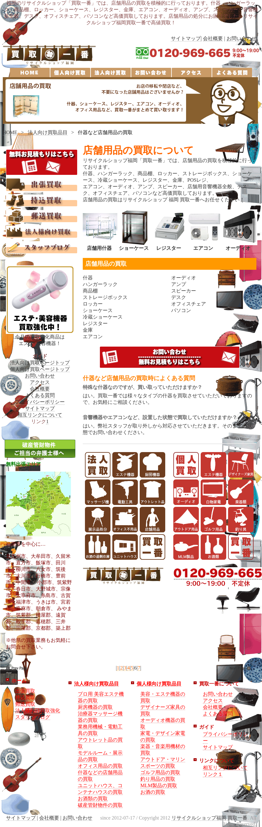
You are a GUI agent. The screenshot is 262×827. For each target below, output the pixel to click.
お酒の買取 (152, 792)
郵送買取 (25, 704)
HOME (10, 132)
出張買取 (25, 691)
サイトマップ (186, 38)
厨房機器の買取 (95, 707)
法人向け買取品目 (48, 132)
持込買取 (25, 697)
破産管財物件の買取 (100, 805)
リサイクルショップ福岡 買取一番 (209, 817)
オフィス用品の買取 (100, 766)
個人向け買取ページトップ (40, 369)
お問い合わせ (241, 38)
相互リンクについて (39, 415)
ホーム (19, 680)
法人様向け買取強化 (37, 710)
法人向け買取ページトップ (40, 362)
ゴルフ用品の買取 (160, 772)
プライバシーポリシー (40, 401)
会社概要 (213, 38)
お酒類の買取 (93, 798)
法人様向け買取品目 (96, 683)
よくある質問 (40, 395)
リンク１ (213, 774)
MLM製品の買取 (158, 785)
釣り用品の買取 (157, 779)
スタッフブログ (32, 717)
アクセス (40, 382)
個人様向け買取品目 (159, 683)
